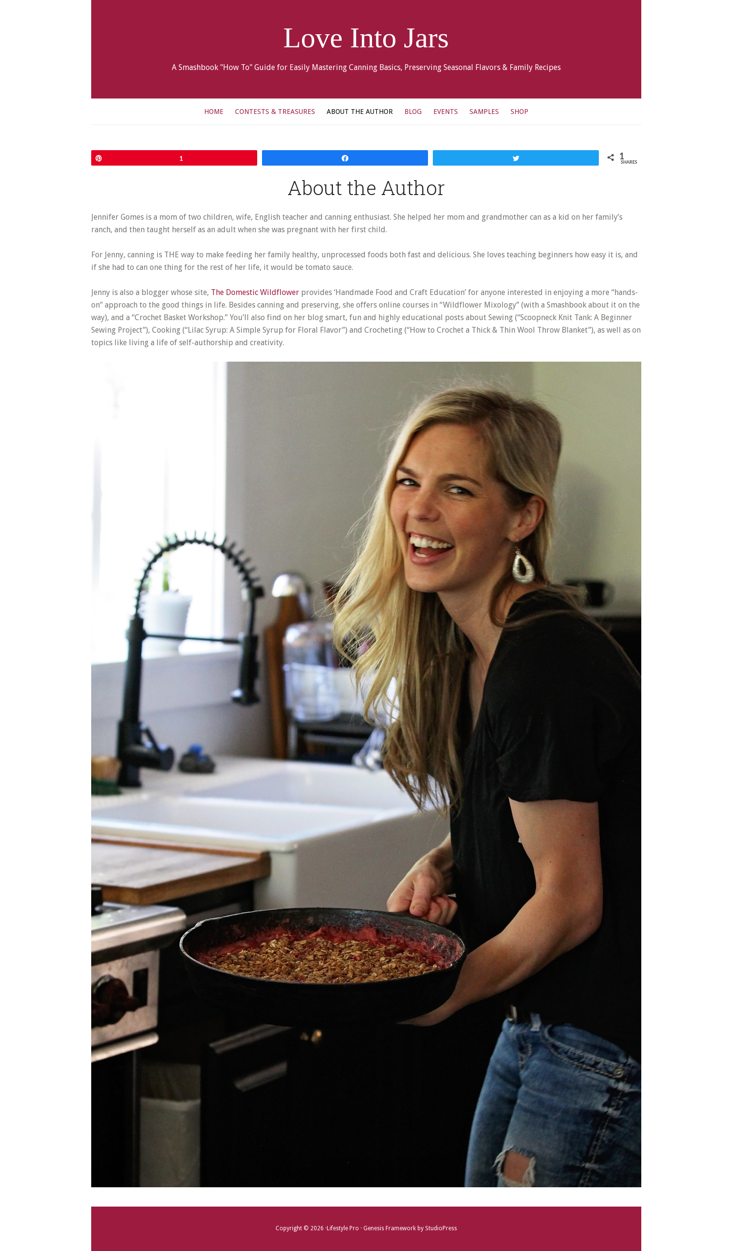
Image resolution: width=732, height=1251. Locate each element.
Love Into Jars (366, 38)
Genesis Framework (389, 1228)
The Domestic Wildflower (255, 292)
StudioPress (441, 1228)
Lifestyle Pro (343, 1228)
